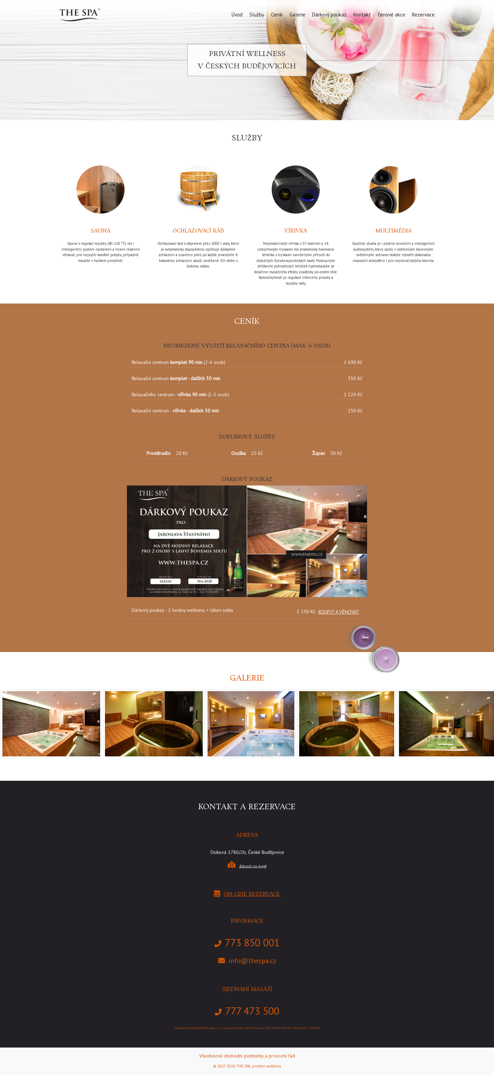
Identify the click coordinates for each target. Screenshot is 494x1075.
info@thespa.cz (252, 960)
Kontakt (362, 14)
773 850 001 (252, 942)
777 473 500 (252, 1010)
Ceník (277, 14)
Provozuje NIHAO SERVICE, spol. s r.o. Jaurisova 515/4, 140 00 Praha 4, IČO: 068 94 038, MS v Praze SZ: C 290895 (247, 1028)
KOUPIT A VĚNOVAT (338, 612)
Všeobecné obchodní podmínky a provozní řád (247, 1056)
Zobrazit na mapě (253, 866)
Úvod (237, 14)
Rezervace (423, 14)
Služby (256, 14)
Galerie (297, 14)
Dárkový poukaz (329, 14)
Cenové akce (391, 14)
